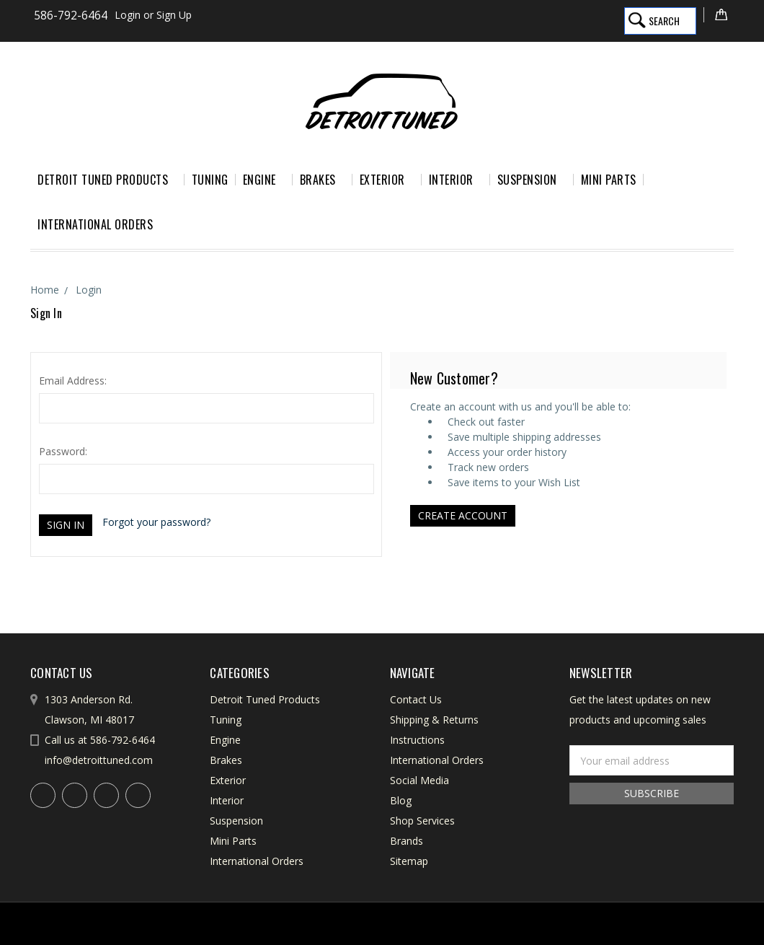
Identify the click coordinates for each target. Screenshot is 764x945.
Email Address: (73, 380)
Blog (401, 800)
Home (44, 289)
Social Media (419, 780)
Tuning (210, 179)
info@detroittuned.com (99, 760)
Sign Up (174, 15)
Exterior (387, 179)
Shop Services (422, 820)
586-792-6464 (70, 15)
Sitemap (409, 861)
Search (664, 20)
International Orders (95, 224)
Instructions (417, 740)
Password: (63, 451)
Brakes (322, 179)
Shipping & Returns (434, 719)
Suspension (532, 179)
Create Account (462, 515)
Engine (264, 179)
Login (128, 15)
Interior (456, 179)
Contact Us (416, 699)
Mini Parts (608, 179)
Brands (406, 841)
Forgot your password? (156, 522)
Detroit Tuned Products (107, 179)
